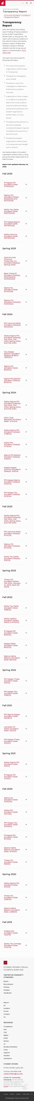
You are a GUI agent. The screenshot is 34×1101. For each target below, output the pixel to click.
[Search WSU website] (27, 3)
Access (6, 1094)
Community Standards (12, 15)
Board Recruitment (8, 983)
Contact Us (7, 1015)
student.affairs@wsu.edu (13, 1074)
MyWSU (18, 1094)
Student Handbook (8, 991)
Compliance (25, 15)
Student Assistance (8, 1057)
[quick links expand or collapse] (23, 3)
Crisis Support (7, 1051)
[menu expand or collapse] (31, 3)
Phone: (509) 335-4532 (16, 1086)
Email (6, 1086)
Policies (6, 987)
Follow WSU (26, 1094)
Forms (6, 1011)
